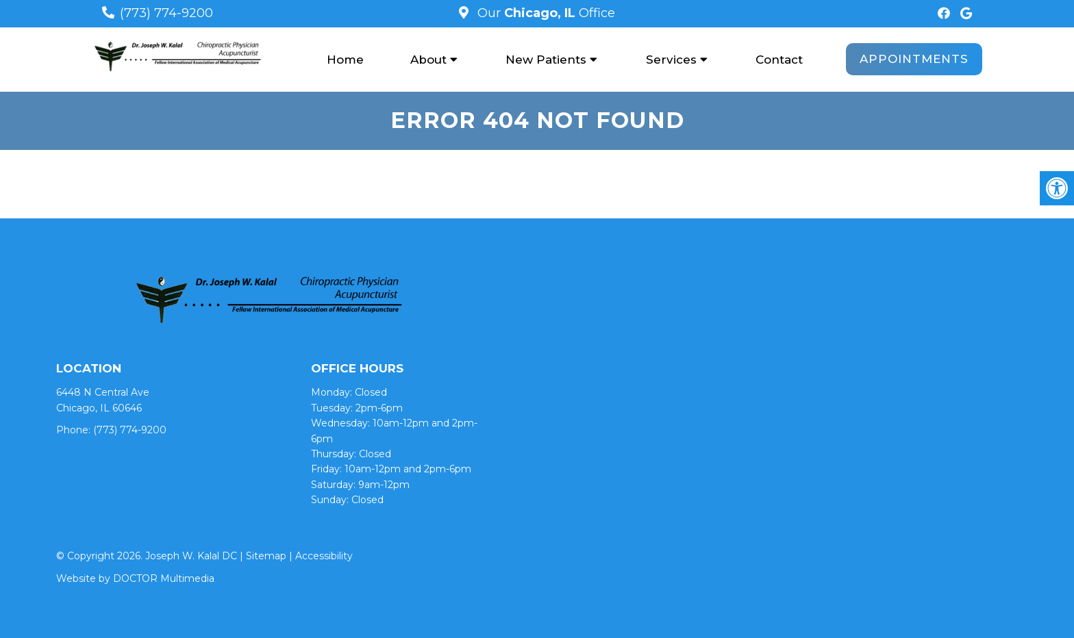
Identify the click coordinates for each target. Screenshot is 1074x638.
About (428, 59)
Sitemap (266, 556)
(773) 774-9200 (166, 13)
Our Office (544, 13)
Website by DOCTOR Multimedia (135, 578)
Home (345, 59)
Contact (779, 59)
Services (671, 59)
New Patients (545, 59)
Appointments (914, 59)
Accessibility (324, 556)
